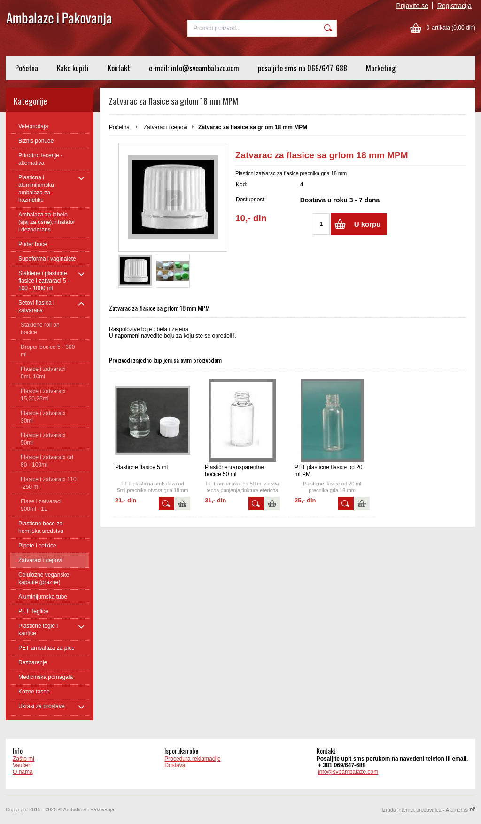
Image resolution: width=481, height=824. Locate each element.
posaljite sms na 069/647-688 (302, 68)
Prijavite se (412, 5)
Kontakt (119, 68)
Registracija (454, 5)
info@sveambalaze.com (348, 772)
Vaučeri (22, 765)
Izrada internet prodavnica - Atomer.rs (428, 810)
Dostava (174, 765)
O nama (23, 772)
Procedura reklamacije (192, 758)
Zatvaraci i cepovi (165, 127)
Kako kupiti (73, 68)
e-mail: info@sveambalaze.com (194, 68)
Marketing (381, 68)
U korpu (367, 224)
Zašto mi (23, 758)
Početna (26, 68)
